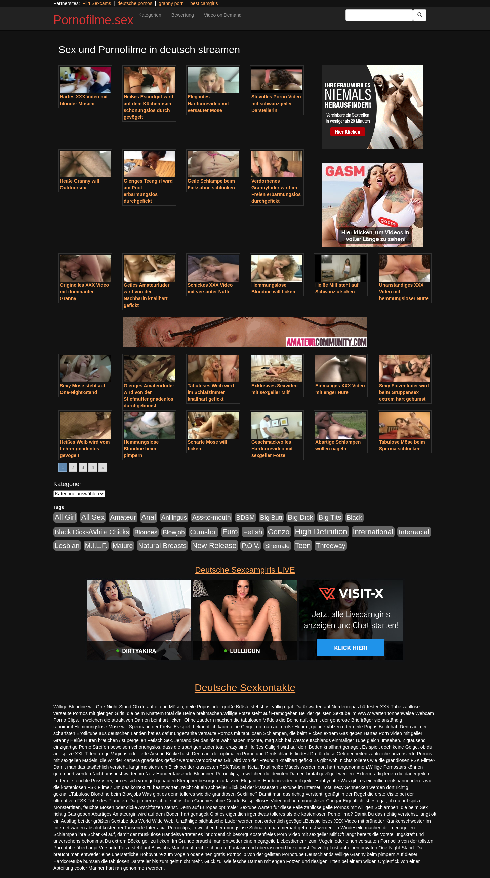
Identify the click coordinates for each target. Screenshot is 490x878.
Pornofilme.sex (93, 20)
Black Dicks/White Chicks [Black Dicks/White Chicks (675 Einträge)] (92, 532)
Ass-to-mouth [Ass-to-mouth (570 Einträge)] (211, 517)
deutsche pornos (134, 3)
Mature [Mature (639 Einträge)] (123, 545)
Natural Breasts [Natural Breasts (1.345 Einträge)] (162, 545)
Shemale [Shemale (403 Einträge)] (277, 545)
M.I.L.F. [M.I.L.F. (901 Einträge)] (96, 545)
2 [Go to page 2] (73, 467)
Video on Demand (223, 15)
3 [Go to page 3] (83, 467)
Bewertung (182, 15)
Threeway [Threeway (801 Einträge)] (330, 545)
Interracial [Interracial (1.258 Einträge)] (414, 532)
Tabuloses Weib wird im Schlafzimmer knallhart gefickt (211, 392)
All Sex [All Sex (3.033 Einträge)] (93, 517)
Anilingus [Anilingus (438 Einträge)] (174, 517)
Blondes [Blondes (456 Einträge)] (145, 532)
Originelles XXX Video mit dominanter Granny (84, 291)
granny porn (171, 3)
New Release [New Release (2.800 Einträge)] (214, 545)
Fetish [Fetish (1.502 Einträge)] (252, 532)
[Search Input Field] (379, 15)
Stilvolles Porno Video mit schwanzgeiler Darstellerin (276, 103)
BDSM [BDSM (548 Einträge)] (245, 517)
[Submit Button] (419, 15)
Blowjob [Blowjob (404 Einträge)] (174, 532)
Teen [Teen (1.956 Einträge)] (303, 545)
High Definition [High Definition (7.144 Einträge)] (321, 531)
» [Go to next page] (102, 467)
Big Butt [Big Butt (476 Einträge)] (271, 517)
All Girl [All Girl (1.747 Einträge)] (65, 517)
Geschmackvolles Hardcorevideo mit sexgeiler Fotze (272, 448)
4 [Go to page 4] (92, 467)
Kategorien (149, 15)
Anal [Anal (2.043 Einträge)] (148, 517)
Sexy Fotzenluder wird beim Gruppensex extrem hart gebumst (404, 392)
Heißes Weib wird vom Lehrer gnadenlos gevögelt (85, 448)
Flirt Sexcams (96, 3)
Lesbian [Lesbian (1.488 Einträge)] (67, 545)
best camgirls (204, 3)
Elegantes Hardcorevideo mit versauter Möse (208, 103)
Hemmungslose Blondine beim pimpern (141, 448)
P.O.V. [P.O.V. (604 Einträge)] (250, 545)
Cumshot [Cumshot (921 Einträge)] (203, 532)
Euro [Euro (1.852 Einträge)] (230, 532)
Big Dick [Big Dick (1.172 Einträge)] (300, 517)
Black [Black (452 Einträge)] (354, 517)
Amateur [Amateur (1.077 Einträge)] (123, 517)
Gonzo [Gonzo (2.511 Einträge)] (279, 532)
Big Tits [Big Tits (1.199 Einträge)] (330, 517)
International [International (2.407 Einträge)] (373, 532)
